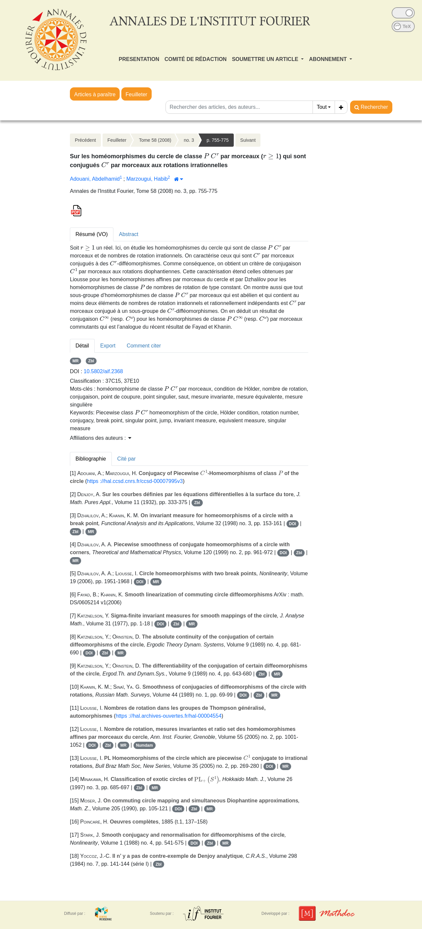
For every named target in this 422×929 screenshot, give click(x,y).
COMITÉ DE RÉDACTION (195, 59)
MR (76, 361)
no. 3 (189, 140)
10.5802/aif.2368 (103, 371)
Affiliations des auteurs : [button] (100, 438)
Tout (322, 107)
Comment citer (144, 345)
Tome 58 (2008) (155, 140)
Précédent (85, 140)
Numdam (144, 745)
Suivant (248, 140)
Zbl (91, 361)
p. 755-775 (218, 140)
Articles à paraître (94, 94)
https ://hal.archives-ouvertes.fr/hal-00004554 (169, 716)
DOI (292, 524)
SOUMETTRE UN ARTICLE (266, 59)
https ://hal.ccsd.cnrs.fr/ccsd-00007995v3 (135, 481)
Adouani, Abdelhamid (95, 179)
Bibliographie (90, 459)
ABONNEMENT (328, 59)
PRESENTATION (139, 59)
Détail (82, 345)
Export (107, 345)
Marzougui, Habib (146, 179)
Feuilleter (136, 94)
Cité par (126, 459)
